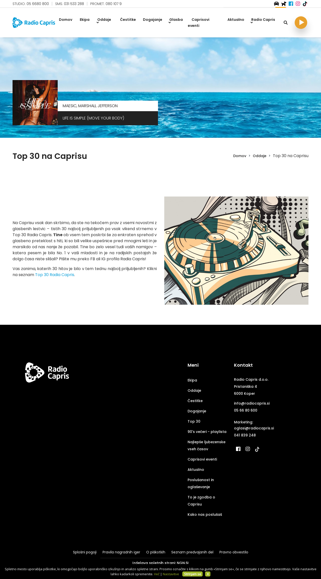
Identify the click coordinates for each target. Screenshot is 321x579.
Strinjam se (192, 574)
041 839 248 (245, 435)
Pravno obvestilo (233, 552)
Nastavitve (171, 574)
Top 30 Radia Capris (54, 275)
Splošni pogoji (85, 552)
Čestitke (195, 400)
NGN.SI (183, 562)
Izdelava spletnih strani (153, 562)
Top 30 (194, 421)
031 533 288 (74, 3)
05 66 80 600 (245, 410)
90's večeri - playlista (207, 431)
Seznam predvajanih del (192, 552)
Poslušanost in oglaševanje (201, 483)
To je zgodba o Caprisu (201, 501)
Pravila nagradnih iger (121, 552)
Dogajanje (197, 411)
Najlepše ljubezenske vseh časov (206, 445)
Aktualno (196, 469)
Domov (239, 155)
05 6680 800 (38, 3)
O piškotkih (155, 552)
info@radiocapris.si (252, 403)
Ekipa (192, 380)
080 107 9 (114, 3)
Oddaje (259, 155)
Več (156, 574)
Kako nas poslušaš (205, 514)
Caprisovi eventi (202, 459)
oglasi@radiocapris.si (254, 428)
